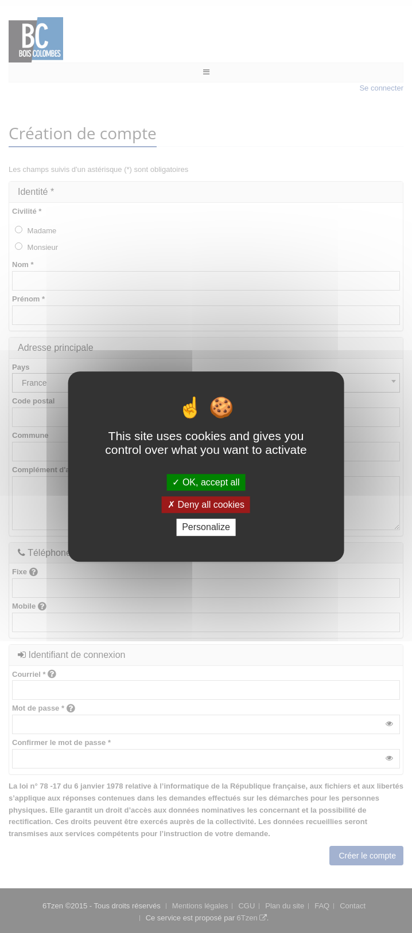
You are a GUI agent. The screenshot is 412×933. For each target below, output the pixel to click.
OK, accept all (205, 482)
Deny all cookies (206, 504)
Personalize (206, 527)
